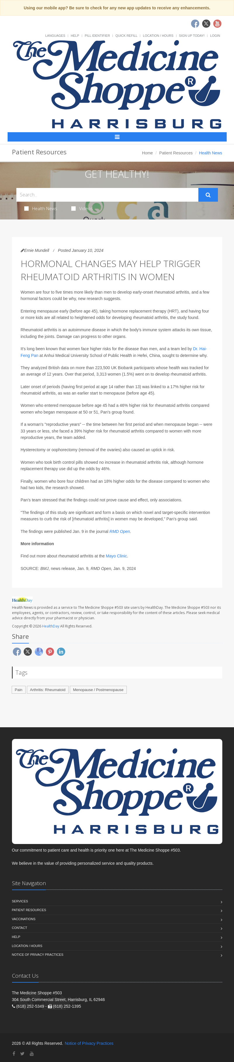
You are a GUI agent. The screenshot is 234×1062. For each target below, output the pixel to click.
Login (215, 35)
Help (75, 35)
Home (147, 153)
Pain (18, 690)
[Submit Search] (208, 195)
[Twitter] (22, 1053)
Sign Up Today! (192, 35)
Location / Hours (158, 35)
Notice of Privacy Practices (37, 954)
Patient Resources (176, 153)
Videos (82, 208)
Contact (19, 928)
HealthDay (50, 626)
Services (20, 901)
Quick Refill (126, 35)
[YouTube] (32, 1053)
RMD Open (120, 531)
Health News (40, 208)
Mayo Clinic (116, 556)
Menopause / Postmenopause (98, 690)
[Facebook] (14, 1053)
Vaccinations (24, 919)
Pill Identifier (97, 35)
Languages (55, 35)
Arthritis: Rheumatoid (47, 690)
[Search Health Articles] (107, 195)
